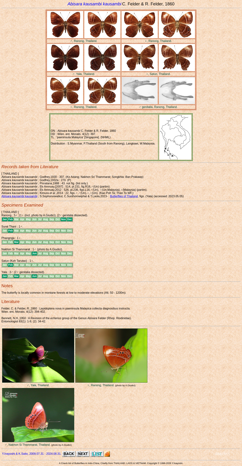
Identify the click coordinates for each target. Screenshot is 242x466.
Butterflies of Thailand (124, 196)
